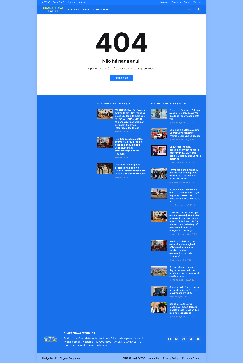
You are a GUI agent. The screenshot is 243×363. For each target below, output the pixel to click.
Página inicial (121, 77)
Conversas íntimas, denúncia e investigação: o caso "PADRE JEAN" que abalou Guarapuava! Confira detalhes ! (185, 152)
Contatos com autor (77, 2)
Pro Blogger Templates (67, 358)
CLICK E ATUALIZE (78, 9)
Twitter (187, 2)
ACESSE (46, 2)
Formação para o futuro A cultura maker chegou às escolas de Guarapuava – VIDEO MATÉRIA (183, 174)
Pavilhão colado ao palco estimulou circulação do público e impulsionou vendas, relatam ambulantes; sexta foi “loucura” (129, 146)
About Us (154, 358)
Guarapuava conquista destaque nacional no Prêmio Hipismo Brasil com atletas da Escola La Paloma (130, 169)
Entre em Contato (191, 358)
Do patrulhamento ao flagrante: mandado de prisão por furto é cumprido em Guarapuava (184, 271)
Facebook (176, 2)
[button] (190, 9)
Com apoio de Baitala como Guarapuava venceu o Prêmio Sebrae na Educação (185, 132)
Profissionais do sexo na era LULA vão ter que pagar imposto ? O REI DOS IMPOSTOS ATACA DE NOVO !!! (184, 195)
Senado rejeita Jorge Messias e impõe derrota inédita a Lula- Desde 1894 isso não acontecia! (184, 308)
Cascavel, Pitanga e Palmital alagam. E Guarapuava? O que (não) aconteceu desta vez (184, 114)
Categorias (100, 9)
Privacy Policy (170, 358)
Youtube (197, 2)
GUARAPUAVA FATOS (133, 358)
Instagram (164, 2)
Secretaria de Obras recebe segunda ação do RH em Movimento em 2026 (184, 290)
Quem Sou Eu (59, 2)
